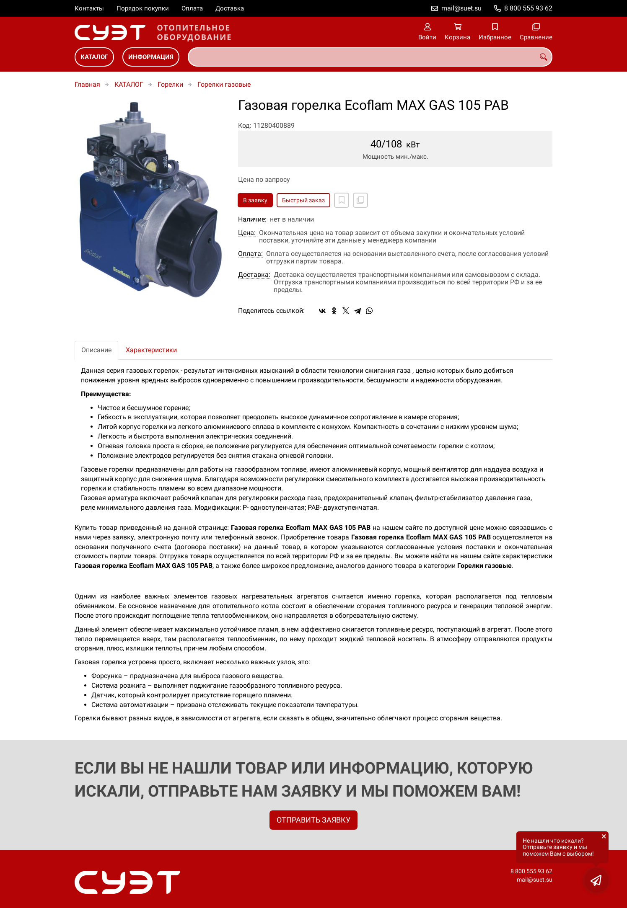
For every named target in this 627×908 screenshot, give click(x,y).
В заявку (255, 200)
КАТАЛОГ (94, 57)
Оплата (192, 8)
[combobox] (370, 57)
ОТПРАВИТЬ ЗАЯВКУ (313, 819)
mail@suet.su (461, 8)
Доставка (229, 8)
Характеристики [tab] (151, 350)
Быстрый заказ (303, 200)
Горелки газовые (224, 84)
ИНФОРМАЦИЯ (151, 57)
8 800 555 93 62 (528, 8)
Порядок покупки (143, 8)
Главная (87, 84)
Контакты (89, 8)
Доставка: (254, 275)
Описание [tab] (96, 350)
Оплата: (250, 254)
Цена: (247, 233)
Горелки (170, 84)
